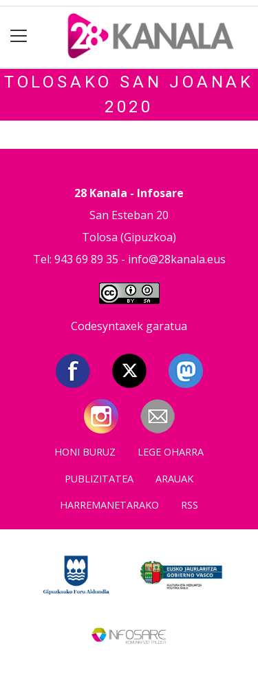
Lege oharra (171, 451)
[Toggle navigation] (19, 36)
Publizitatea (99, 478)
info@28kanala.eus (177, 259)
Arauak (174, 478)
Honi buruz (85, 451)
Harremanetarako (109, 504)
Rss (189, 504)
